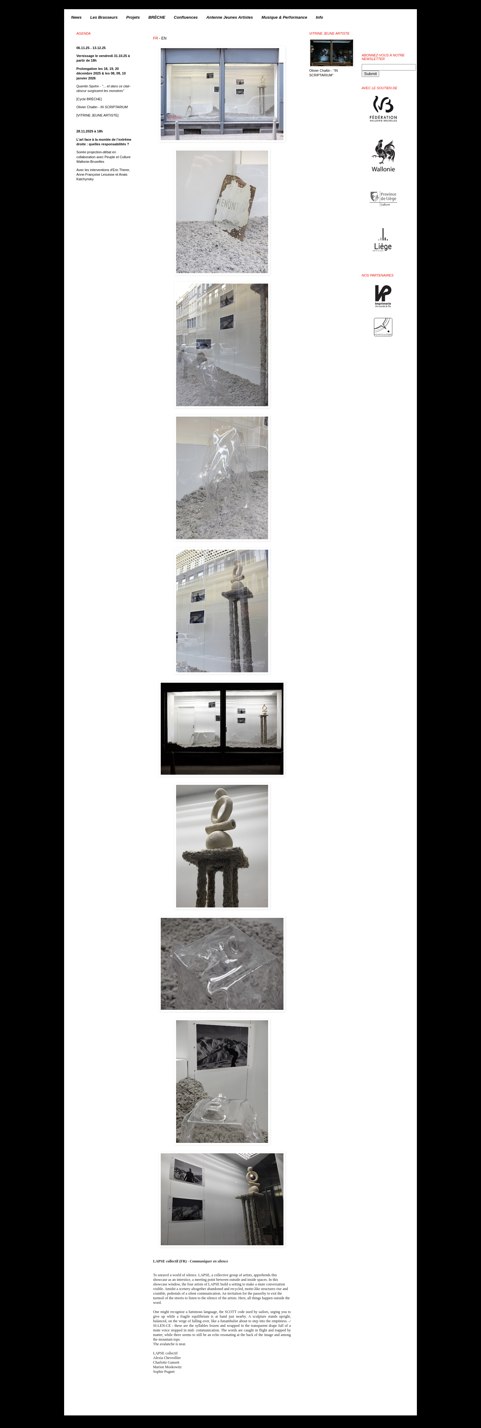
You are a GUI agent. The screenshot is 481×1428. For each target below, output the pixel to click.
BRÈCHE (156, 17)
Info (319, 17)
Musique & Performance (284, 17)
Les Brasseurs (104, 17)
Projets (133, 17)
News (76, 17)
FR (155, 38)
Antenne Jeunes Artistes (229, 17)
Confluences (186, 17)
